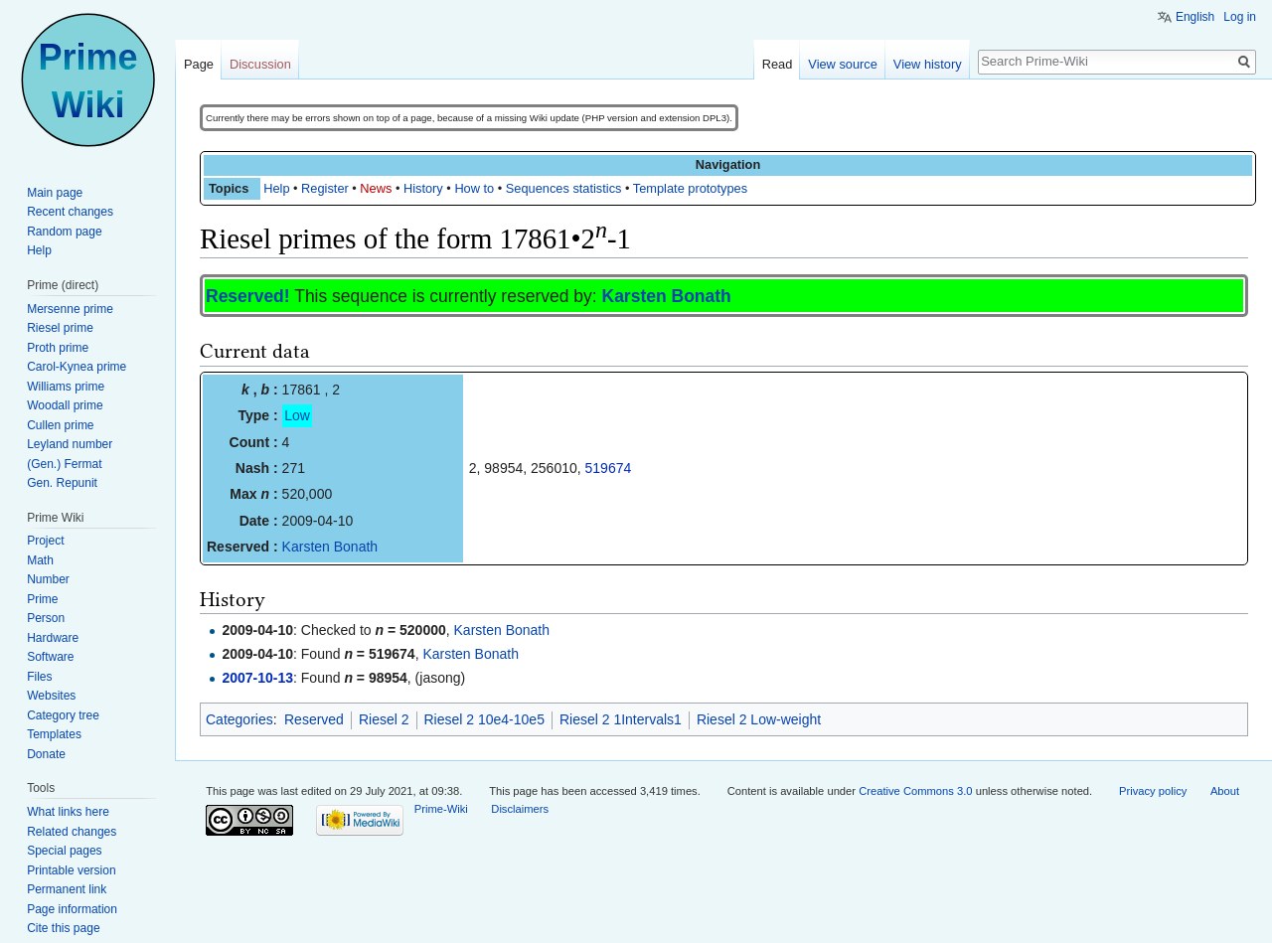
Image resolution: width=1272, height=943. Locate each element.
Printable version (71, 870)
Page (199, 64)
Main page (54, 193)
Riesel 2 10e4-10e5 (484, 719)
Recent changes (70, 212)
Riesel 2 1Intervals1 (620, 719)
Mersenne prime (70, 309)
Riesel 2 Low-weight (759, 719)
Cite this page (63, 928)
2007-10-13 (257, 678)
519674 (608, 468)
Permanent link (66, 889)
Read (777, 64)
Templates (54, 734)
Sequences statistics (564, 188)
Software (50, 657)
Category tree (63, 715)
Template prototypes (690, 188)
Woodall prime (64, 405)
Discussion (260, 64)
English (1195, 17)
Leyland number (69, 444)
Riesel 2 (384, 719)
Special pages (64, 851)
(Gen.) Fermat (64, 464)
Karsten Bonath (666, 296)
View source (842, 64)
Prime (42, 599)
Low (297, 415)
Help (276, 188)
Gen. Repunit (62, 483)
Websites (51, 696)
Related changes (71, 832)
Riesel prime (60, 328)
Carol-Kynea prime (76, 367)
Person (46, 618)
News (376, 188)
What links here (68, 812)
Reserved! (248, 296)
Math (40, 560)
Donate (46, 754)
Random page (64, 231)
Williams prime (65, 386)
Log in (1239, 17)
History (423, 188)
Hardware (53, 638)
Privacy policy (1153, 791)
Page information (72, 909)
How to (474, 188)
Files (39, 677)
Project (45, 541)
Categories (239, 719)
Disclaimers (520, 809)
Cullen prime (60, 425)
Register (325, 188)
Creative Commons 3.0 (915, 791)
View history (927, 64)
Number (48, 579)
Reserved (314, 719)
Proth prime (57, 348)
